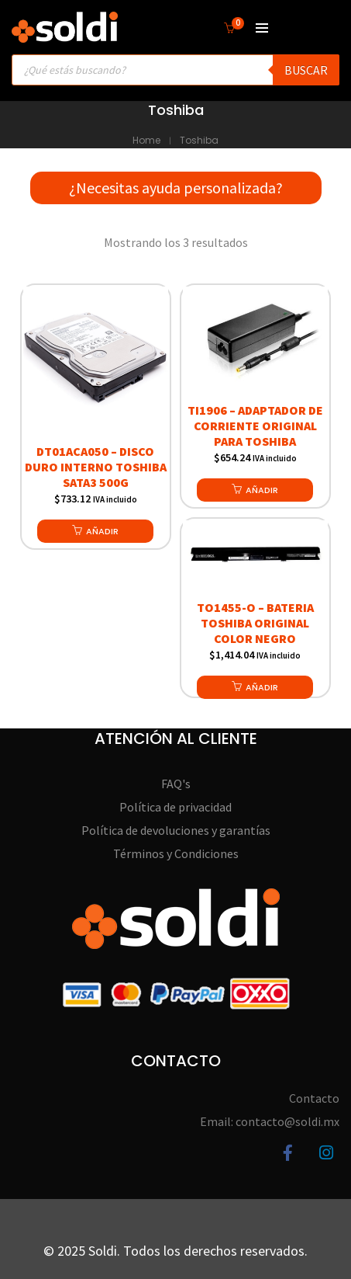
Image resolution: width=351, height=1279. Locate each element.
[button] (95, 531)
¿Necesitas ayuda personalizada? (176, 187)
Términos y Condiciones (176, 853)
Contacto (314, 1098)
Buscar (306, 70)
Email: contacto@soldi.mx (269, 1121)
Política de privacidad (175, 807)
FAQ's (176, 783)
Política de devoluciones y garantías (175, 830)
